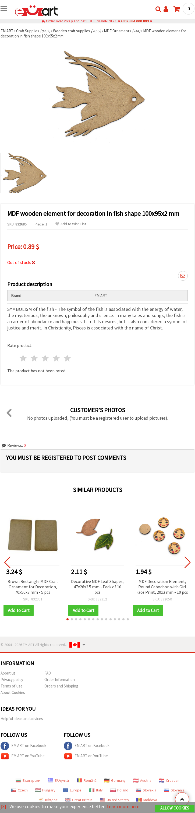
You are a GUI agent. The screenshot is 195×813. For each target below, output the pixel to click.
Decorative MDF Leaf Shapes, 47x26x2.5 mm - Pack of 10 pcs (97, 587)
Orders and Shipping (61, 686)
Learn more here (123, 806)
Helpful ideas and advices (22, 718)
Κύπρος (48, 799)
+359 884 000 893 (134, 21)
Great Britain (78, 799)
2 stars (34, 358)
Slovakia (146, 790)
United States (114, 799)
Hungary (45, 790)
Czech (19, 790)
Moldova (146, 799)
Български (28, 780)
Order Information (59, 679)
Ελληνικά (58, 780)
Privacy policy (12, 679)
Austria (142, 780)
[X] (3, 806)
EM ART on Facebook (23, 746)
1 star (23, 358)
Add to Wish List (70, 224)
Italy (96, 790)
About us (8, 673)
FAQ (47, 673)
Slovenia (174, 790)
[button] (67, 619)
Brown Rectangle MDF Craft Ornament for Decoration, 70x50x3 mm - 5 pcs (33, 587)
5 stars (67, 358)
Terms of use (12, 686)
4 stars (56, 358)
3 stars (45, 358)
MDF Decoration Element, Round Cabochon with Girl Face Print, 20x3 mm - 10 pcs (162, 587)
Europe (72, 790)
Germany (115, 780)
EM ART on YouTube (23, 756)
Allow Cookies (174, 808)
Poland (119, 790)
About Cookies (13, 692)
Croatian (169, 780)
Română (87, 780)
